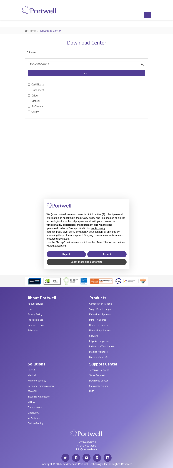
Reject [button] (66, 254)
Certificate (36, 84)
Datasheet (36, 90)
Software (35, 106)
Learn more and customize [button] (86, 261)
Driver (33, 95)
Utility (33, 111)
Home (30, 30)
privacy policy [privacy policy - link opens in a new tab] (87, 217)
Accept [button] (107, 254)
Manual (34, 101)
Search (86, 73)
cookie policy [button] (98, 228)
